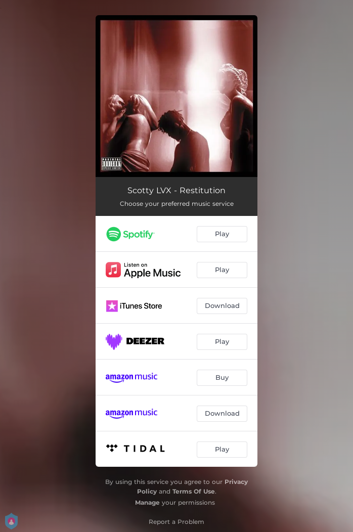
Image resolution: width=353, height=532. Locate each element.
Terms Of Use (193, 491)
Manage (147, 502)
